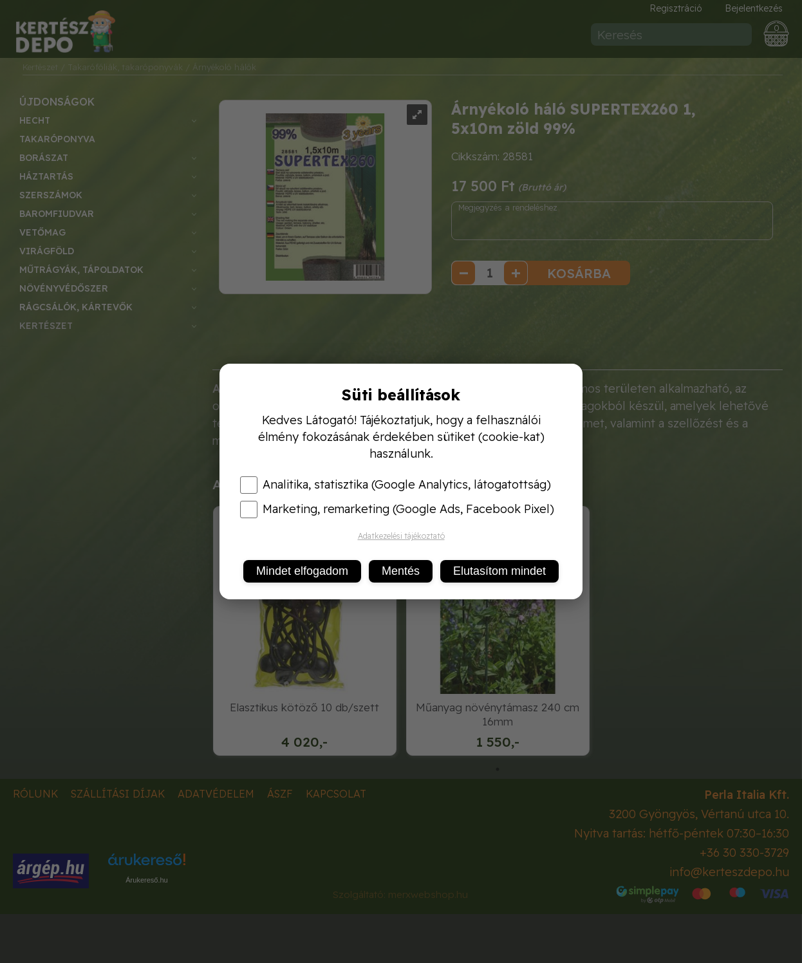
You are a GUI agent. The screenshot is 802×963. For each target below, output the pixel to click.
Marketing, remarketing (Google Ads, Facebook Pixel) (397, 509)
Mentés (401, 571)
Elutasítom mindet (499, 571)
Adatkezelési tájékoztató (401, 536)
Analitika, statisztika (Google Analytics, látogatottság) (395, 485)
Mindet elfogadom (302, 571)
